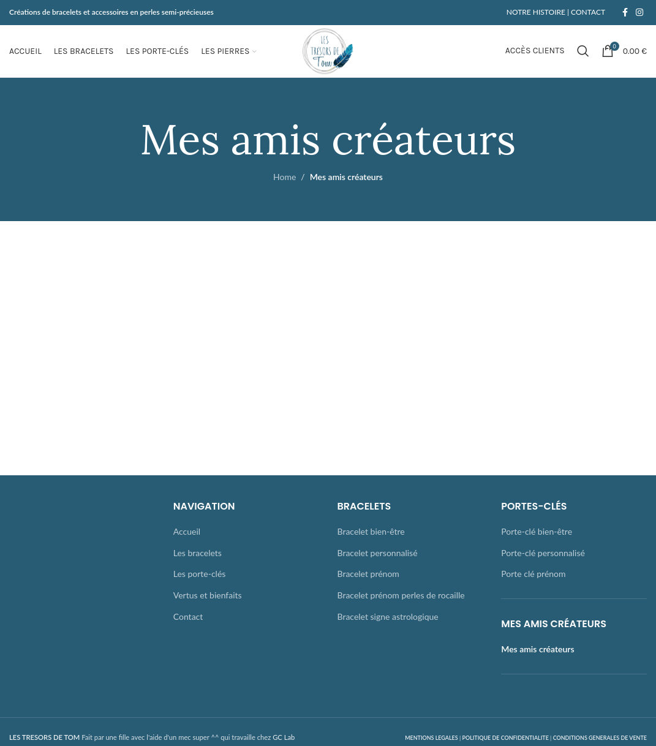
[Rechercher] (583, 57)
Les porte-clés (199, 586)
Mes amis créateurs (537, 662)
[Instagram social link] (639, 13)
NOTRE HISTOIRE (536, 12)
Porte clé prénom (533, 586)
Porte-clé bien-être (536, 543)
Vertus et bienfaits (207, 607)
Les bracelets (197, 565)
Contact (188, 629)
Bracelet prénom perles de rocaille (401, 607)
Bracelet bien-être (371, 543)
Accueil (186, 543)
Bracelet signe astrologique (388, 629)
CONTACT (587, 12)
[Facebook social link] (624, 13)
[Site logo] (328, 56)
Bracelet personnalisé (377, 565)
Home (284, 189)
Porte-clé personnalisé (543, 565)
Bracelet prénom (368, 586)
